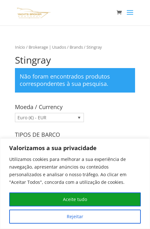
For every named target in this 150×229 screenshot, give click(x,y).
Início (20, 47)
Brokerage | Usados (47, 47)
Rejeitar (75, 216)
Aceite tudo (75, 199)
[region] (75, 183)
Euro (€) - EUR (31, 117)
